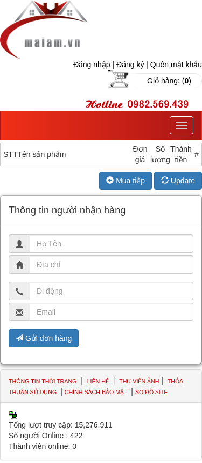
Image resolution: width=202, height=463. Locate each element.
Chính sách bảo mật (97, 392)
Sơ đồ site (151, 392)
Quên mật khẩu (176, 64)
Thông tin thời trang (42, 381)
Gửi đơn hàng (44, 338)
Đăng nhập (91, 64)
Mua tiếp (125, 180)
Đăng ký (130, 64)
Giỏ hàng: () (169, 80)
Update (178, 180)
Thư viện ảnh (139, 381)
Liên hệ (98, 381)
